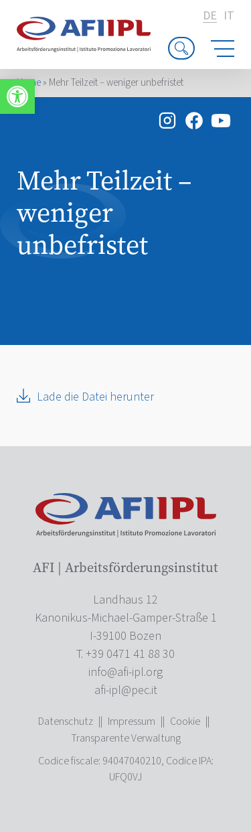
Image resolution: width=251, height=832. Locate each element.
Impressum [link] (131, 721)
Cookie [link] (185, 721)
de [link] (210, 16)
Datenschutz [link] (65, 721)
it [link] (229, 16)
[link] (17, 96)
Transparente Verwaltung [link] (126, 738)
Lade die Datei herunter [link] (95, 397)
